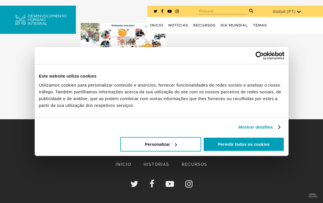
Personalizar (161, 144)
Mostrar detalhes (255, 127)
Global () (287, 12)
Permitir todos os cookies (243, 144)
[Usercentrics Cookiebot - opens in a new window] (259, 55)
